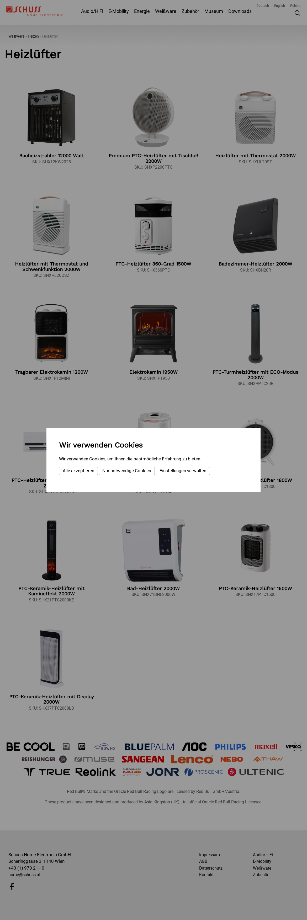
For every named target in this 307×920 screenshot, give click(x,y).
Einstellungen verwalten (183, 470)
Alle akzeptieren (78, 470)
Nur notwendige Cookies (126, 470)
